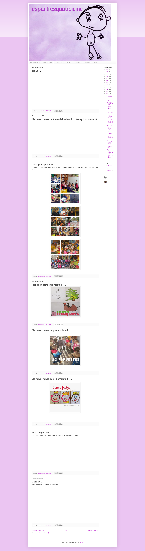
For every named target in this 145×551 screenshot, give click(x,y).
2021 (107, 78)
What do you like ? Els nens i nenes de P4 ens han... (110, 144)
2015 (107, 91)
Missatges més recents (38, 530)
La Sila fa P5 (78, 62)
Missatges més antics (92, 530)
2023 (107, 74)
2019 (107, 82)
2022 (107, 76)
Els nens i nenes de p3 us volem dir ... (110, 128)
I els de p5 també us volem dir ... (110, 121)
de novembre (109, 161)
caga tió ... (109, 100)
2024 (107, 72)
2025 (107, 69)
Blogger (81, 542)
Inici (65, 530)
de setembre (109, 169)
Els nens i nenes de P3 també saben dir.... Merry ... (110, 105)
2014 (107, 93)
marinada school (35, 62)
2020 (107, 80)
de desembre (109, 96)
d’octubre (109, 165)
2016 (107, 89)
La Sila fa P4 (68, 62)
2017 (107, 87)
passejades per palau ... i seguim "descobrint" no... (110, 114)
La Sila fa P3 (58, 62)
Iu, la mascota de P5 (91, 62)
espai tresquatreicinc (57, 9)
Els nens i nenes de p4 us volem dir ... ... (110, 136)
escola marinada (47, 62)
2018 (107, 85)
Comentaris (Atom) (44, 532)
